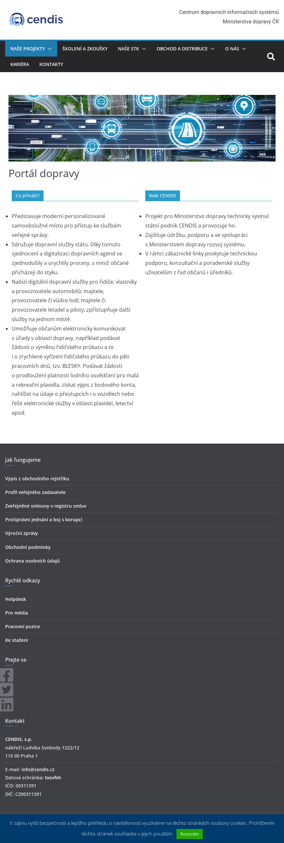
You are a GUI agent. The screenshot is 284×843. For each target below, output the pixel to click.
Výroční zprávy (21, 533)
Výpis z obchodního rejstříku (37, 478)
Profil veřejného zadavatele (35, 492)
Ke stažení (16, 640)
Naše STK (128, 48)
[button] (48, 48)
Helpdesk (15, 599)
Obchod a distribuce (182, 48)
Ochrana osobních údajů (32, 561)
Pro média (16, 613)
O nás (232, 48)
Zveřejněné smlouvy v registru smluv (45, 506)
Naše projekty (27, 48)
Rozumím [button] (189, 834)
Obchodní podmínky (28, 547)
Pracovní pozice (22, 626)
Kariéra (19, 64)
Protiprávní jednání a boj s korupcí (43, 519)
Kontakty (51, 64)
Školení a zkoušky (85, 48)
